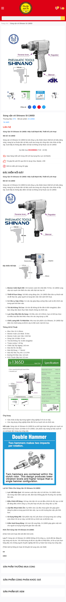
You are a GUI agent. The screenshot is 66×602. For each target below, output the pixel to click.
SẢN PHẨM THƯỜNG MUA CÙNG (19, 566)
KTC (15, 119)
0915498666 (32, 150)
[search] (63, 18)
